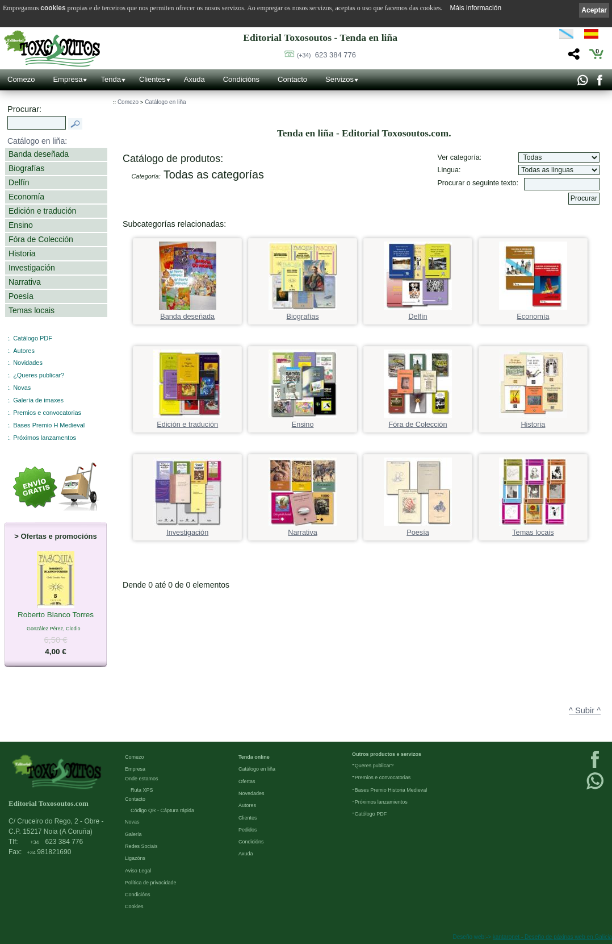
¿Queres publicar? (38, 375)
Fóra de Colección (41, 239)
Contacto (292, 79)
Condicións (241, 79)
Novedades (251, 793)
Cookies (134, 906)
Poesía (21, 296)
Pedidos (247, 830)
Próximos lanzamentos (44, 437)
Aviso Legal (138, 871)
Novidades (28, 362)
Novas (22, 387)
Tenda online (254, 757)
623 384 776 (326, 55)
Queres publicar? (374, 765)
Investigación (32, 267)
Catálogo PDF (32, 338)
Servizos (339, 79)
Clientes (152, 79)
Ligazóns (135, 858)
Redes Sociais (141, 846)
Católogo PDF (371, 814)
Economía (26, 196)
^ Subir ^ (585, 710)
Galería (133, 834)
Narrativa (25, 281)
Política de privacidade (151, 882)
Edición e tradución (42, 210)
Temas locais (32, 310)
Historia (22, 253)
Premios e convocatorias (47, 412)
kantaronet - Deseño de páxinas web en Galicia (552, 937)
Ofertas (246, 781)
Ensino (21, 225)
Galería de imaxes (38, 400)
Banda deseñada (39, 154)
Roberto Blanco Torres (56, 615)
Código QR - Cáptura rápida (162, 810)
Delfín (19, 182)
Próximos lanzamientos (381, 802)
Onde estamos (141, 778)
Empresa (67, 79)
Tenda (110, 79)
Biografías (26, 168)
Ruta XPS (142, 790)
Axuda (194, 79)
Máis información (475, 8)
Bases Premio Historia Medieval (391, 790)
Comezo (21, 79)
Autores (24, 350)
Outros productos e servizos (386, 754)
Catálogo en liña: (37, 140)
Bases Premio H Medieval (49, 425)
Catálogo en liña (165, 102)
